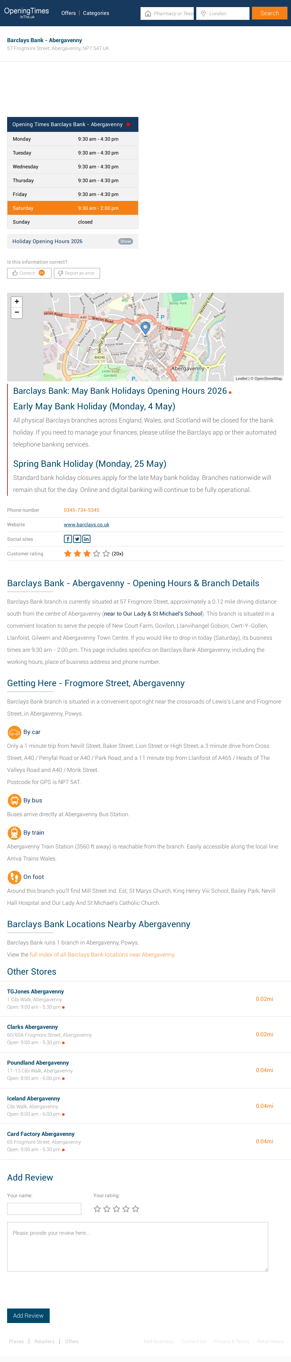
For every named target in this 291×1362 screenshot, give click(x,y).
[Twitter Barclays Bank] (77, 539)
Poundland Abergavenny (38, 1062)
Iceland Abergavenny (33, 1098)
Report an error (76, 273)
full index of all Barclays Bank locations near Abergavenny (102, 954)
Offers (68, 13)
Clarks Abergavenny (32, 1027)
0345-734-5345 (81, 510)
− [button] (17, 313)
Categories (96, 13)
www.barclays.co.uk (86, 524)
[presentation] (61, 1294)
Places (16, 1341)
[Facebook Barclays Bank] (68, 539)
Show (125, 241)
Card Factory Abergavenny (41, 1134)
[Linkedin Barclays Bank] (86, 539)
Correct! (28, 273)
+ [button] (17, 302)
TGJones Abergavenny (35, 991)
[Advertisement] (145, 94)
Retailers (44, 1341)
